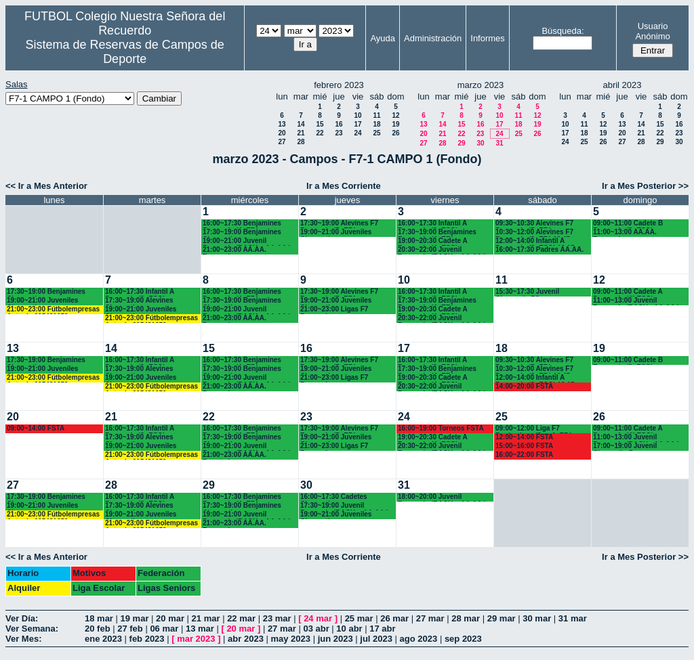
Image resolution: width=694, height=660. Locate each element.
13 (281, 124)
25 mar (359, 618)
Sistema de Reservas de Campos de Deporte (125, 52)
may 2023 (290, 639)
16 (338, 124)
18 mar (99, 618)
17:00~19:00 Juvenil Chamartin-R (625, 446)
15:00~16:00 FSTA (524, 445)
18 (376, 124)
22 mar (241, 618)
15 (319, 124)
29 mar (501, 618)
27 (281, 142)
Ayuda (382, 38)
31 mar (572, 618)
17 (357, 124)
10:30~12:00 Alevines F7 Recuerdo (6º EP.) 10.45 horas (534, 232)
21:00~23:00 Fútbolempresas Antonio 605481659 (53, 309)
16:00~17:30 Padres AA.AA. (539, 249)
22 (319, 133)
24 (357, 133)
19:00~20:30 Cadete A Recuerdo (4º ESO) (432, 241)
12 (395, 115)
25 (376, 133)
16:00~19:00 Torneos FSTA (441, 428)
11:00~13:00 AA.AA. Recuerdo (625, 232)
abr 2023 (246, 639)
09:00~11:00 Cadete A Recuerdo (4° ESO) (627, 292)
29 (461, 143)
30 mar (537, 618)
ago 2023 (419, 639)
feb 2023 (147, 639)
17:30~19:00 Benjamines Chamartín (242, 232)
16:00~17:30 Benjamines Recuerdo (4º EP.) (242, 223)
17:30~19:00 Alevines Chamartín (139, 300)
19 (395, 124)
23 (338, 133)
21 (300, 133)
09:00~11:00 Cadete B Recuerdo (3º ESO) (628, 223)
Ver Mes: (23, 639)
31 (499, 143)
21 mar (206, 618)
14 (300, 124)
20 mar (170, 618)
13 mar (200, 628)
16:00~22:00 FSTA (524, 454)
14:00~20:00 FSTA (524, 386)
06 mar (164, 628)
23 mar (277, 618)
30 (480, 143)
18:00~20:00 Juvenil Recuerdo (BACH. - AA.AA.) (442, 497)
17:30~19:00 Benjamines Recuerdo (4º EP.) (437, 232)
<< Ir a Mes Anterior (46, 186)
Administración (433, 38)
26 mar (394, 618)
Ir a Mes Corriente (343, 186)
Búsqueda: (563, 31)
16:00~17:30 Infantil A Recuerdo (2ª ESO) (139, 292)
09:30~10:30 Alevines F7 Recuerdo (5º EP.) (534, 223)
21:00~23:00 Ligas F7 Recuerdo (334, 309)
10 (357, 115)
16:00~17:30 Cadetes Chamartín (333, 497)
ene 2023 (103, 639)
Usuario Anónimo (652, 31)
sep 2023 (463, 639)
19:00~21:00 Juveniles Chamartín (335, 232)
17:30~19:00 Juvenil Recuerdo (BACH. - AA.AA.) (344, 506)
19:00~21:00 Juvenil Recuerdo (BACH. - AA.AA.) (247, 241)
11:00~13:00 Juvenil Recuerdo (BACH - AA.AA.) (636, 300)
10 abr (349, 628)
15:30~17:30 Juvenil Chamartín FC (527, 292)
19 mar (135, 618)
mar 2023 (196, 639)
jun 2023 (335, 639)
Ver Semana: (31, 628)
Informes (487, 38)
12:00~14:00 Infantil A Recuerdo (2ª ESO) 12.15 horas (535, 241)
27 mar (430, 618)
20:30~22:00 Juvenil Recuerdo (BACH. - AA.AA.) (442, 250)
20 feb (97, 628)
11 (376, 115)
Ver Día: (21, 618)
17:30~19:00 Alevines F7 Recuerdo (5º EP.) (339, 223)
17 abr (382, 628)
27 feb (130, 628)
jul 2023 (376, 639)
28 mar (465, 618)
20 (281, 133)
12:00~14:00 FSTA (524, 437)
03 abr (316, 628)
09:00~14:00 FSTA (35, 428)
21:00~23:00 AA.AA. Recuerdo (234, 250)
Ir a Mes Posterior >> (645, 186)
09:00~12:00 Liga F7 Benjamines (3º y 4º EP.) (533, 428)
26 (395, 133)
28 (300, 142)
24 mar (318, 618)
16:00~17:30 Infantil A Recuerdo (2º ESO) (432, 223)
